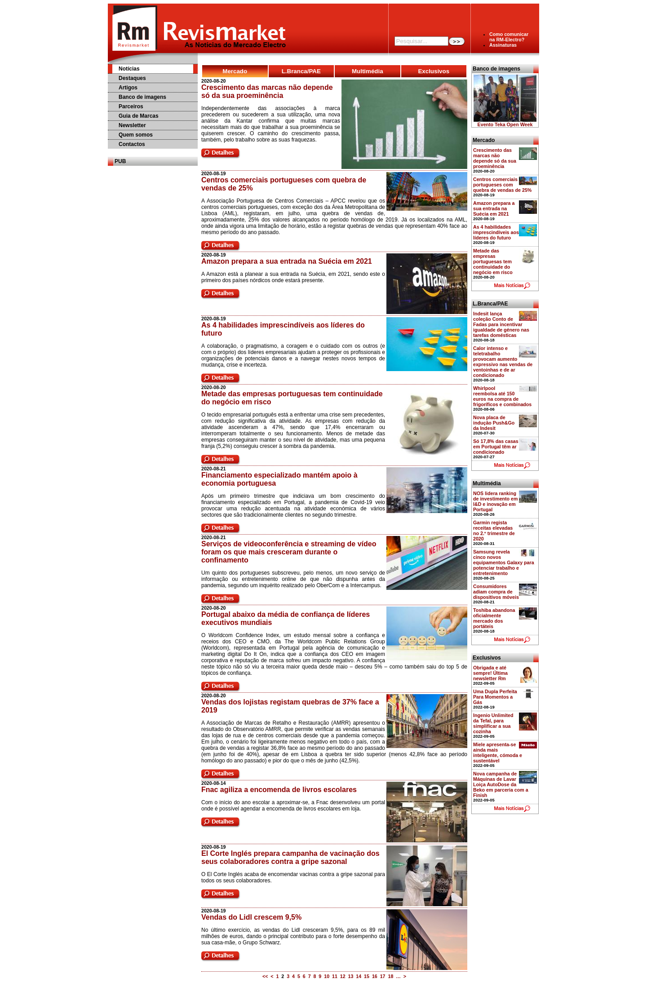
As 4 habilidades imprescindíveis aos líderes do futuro (496, 232)
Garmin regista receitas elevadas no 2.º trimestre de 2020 (494, 530)
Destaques (132, 78)
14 (358, 976)
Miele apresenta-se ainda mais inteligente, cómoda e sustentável (497, 752)
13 (351, 976)
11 (334, 976)
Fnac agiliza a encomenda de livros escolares (279, 789)
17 (383, 976)
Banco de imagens (142, 97)
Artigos (128, 87)
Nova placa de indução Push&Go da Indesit (493, 423)
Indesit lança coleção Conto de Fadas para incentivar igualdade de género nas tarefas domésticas (501, 324)
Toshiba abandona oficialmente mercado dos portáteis (494, 618)
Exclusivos (433, 71)
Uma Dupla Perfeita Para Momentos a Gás (495, 697)
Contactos (132, 144)
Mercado (234, 71)
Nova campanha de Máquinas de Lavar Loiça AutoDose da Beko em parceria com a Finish (500, 784)
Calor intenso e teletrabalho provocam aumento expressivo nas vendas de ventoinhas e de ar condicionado (502, 361)
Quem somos (136, 135)
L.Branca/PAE (301, 71)
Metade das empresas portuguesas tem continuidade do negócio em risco (493, 261)
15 (366, 976)
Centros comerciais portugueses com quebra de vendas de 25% (502, 185)
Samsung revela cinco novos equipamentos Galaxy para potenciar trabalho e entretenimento (503, 562)
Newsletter (132, 125)
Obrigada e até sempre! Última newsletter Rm (490, 673)
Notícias (129, 69)
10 (326, 976)
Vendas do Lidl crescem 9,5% (251, 917)
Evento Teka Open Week (505, 124)
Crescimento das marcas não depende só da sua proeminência (267, 91)
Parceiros (131, 106)
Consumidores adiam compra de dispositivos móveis (496, 592)
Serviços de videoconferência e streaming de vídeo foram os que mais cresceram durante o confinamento (288, 552)
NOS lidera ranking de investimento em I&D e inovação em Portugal (495, 501)
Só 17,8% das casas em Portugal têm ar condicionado (495, 446)
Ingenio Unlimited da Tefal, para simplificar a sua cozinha (493, 723)
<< (265, 976)
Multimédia (367, 71)
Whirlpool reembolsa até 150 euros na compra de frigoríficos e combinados (502, 396)
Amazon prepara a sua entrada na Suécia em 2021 (286, 261)
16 (374, 976)
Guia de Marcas (139, 116)
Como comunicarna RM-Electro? (508, 36)
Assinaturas (503, 45)
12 (343, 976)
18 (390, 976)
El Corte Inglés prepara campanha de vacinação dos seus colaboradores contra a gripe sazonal (290, 857)
